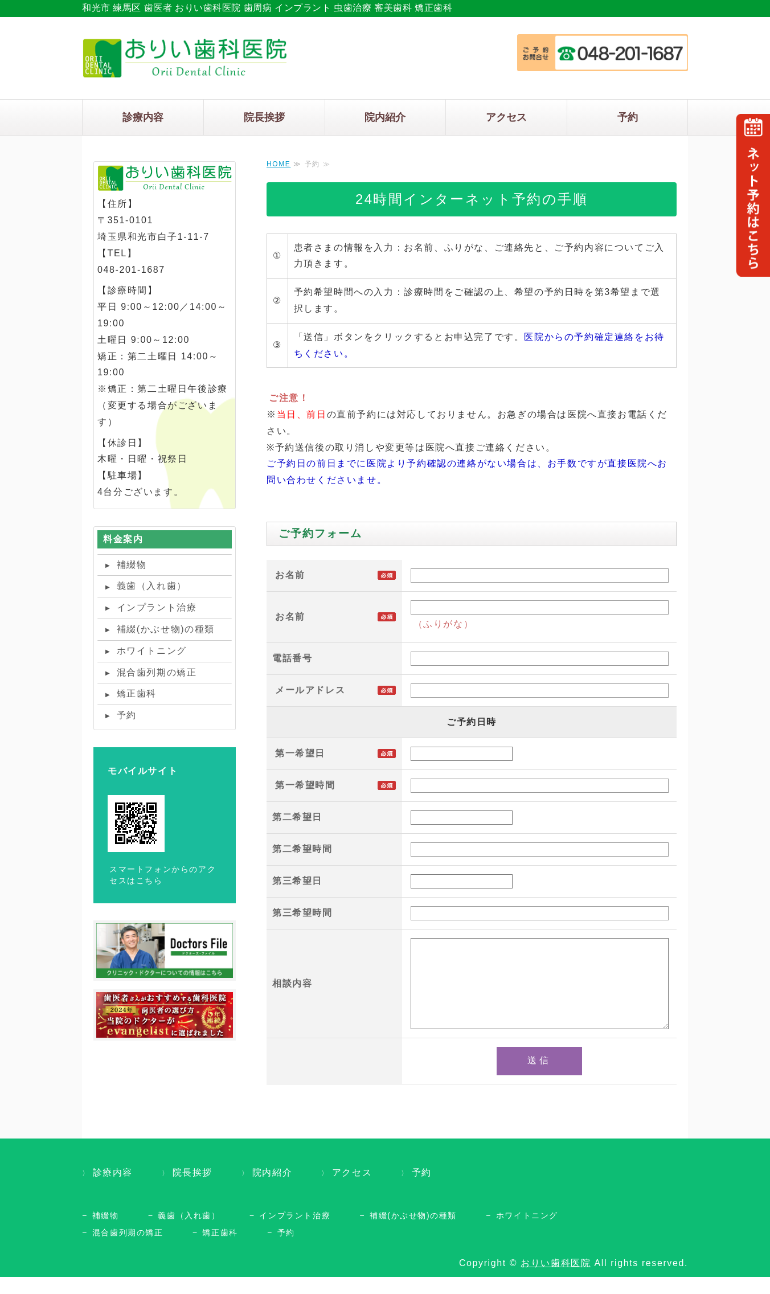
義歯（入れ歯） (152, 586)
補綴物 (132, 565)
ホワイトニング (152, 651)
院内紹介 (385, 117)
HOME (278, 164)
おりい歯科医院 (556, 1280)
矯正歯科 (137, 693)
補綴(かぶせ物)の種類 (166, 629)
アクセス (506, 117)
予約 (627, 117)
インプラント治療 (157, 607)
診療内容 (142, 117)
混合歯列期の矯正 (157, 672)
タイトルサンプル (184, 58)
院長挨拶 (264, 117)
